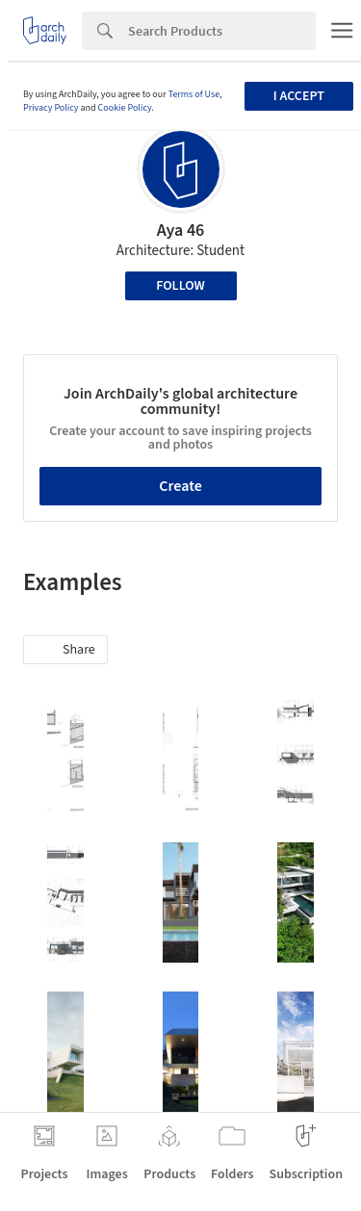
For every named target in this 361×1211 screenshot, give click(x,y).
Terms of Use (194, 94)
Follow (180, 286)
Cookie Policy (125, 108)
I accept (298, 96)
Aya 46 (181, 231)
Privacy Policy (51, 108)
